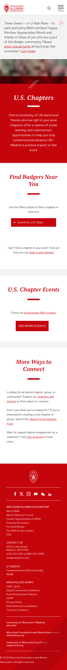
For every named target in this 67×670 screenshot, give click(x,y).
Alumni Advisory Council (19, 515)
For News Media (15, 526)
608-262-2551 (14, 553)
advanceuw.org (15, 635)
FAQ (8, 534)
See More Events (32, 326)
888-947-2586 (35, 553)
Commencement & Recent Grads (24, 570)
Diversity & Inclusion (17, 522)
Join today (28, 51)
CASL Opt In (13, 586)
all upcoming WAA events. (40, 313)
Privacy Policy (14, 602)
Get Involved (35, 437)
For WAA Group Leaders (20, 530)
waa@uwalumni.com (17, 557)
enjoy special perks (17, 46)
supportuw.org (14, 645)
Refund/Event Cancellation (21, 606)
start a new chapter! (41, 252)
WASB (9, 574)
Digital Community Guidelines (22, 590)
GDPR (9, 598)
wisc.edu (11, 625)
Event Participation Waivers (21, 594)
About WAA (12, 511)
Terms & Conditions (17, 610)
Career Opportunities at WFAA (23, 518)
